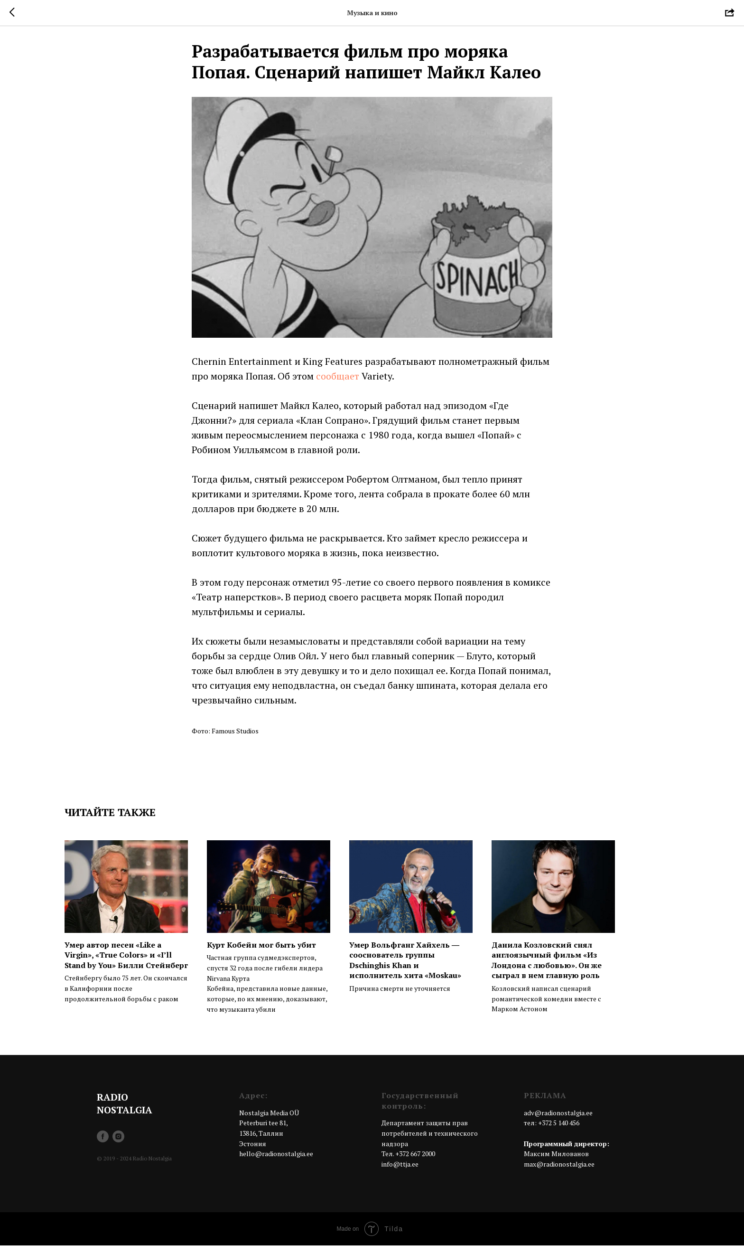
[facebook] (103, 1145)
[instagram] (118, 1145)
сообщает (337, 380)
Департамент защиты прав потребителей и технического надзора (429, 1142)
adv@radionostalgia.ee (558, 1121)
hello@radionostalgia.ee (276, 1162)
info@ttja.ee (399, 1173)
